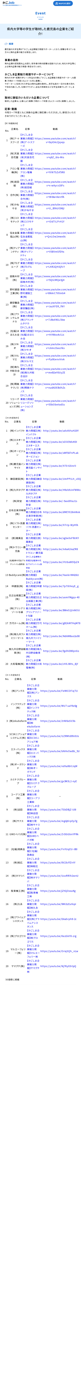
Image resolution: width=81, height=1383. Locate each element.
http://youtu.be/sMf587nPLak (61, 452)
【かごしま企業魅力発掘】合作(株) (27, 195)
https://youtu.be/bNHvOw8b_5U (60, 751)
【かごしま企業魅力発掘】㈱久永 (33, 904)
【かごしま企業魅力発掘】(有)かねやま (27, 206)
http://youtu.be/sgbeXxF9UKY (61, 538)
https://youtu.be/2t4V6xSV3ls (57, 721)
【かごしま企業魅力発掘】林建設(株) (34, 586)
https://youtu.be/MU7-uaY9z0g (58, 705)
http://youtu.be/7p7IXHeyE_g (61, 586)
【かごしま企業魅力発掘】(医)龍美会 (33, 537)
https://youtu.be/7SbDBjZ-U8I (58, 809)
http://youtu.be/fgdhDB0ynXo (61, 651)
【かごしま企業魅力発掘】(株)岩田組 (27, 183)
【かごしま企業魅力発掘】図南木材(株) (27, 278)
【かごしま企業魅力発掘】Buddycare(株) (34, 575)
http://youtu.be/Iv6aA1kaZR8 (60, 549)
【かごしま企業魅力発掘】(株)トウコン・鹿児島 (34, 549)
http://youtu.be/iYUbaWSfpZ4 (61, 562)
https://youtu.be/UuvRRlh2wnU (59, 875)
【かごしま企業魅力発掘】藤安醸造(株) (27, 304)
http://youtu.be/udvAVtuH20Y (61, 430)
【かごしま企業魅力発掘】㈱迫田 (33, 809)
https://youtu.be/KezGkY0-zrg (58, 936)
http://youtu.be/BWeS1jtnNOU (61, 610)
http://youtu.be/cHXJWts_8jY (60, 663)
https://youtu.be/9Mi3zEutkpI (58, 904)
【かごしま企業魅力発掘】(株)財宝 (33, 500)
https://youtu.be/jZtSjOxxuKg (58, 890)
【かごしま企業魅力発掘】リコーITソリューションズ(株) (27, 402)
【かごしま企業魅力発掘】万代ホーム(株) (34, 623)
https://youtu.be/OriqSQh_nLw (59, 951)
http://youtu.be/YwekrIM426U (61, 575)
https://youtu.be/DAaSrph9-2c (58, 919)
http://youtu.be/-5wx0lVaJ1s (60, 501)
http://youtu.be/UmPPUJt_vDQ (62, 478)
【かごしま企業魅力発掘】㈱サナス (33, 820)
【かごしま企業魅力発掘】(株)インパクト (33, 430)
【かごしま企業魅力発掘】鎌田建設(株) (34, 478)
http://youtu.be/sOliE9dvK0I (60, 441)
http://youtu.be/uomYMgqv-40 (61, 597)
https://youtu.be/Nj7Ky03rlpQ (58, 966)
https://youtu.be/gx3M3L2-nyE (58, 781)
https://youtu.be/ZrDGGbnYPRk (59, 834)
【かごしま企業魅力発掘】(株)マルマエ (27, 357)
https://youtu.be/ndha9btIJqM (58, 766)
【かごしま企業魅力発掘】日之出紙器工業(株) (34, 597)
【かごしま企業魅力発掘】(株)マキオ (27, 346)
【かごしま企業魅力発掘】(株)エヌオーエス (33, 441)
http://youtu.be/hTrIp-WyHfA (60, 525)
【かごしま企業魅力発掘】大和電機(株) (34, 663)
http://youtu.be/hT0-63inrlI (59, 465)
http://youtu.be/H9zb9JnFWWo (62, 489)
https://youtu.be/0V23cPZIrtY (57, 862)
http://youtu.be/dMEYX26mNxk (61, 512)
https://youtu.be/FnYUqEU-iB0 (58, 849)
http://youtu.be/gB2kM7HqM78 (61, 623)
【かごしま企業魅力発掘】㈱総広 (33, 862)
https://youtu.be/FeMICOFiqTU (59, 690)
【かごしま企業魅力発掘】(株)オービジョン (33, 452)
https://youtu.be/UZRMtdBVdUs (59, 736)
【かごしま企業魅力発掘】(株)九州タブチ (33, 489)
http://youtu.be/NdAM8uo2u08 (61, 636)
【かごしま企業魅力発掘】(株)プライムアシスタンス (33, 919)
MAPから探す (65, 3)
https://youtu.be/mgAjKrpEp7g (58, 821)
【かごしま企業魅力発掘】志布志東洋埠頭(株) (34, 512)
